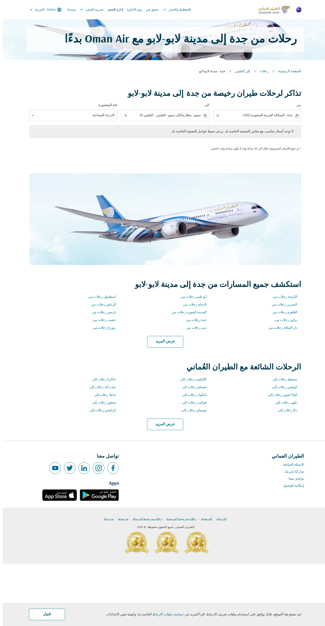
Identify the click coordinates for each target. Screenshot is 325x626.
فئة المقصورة (105, 105)
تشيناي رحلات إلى (191, 387)
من (296, 105)
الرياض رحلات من (100, 304)
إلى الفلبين (239, 71)
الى (204, 105)
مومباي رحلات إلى (191, 410)
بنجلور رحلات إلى (101, 403)
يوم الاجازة (131, 10)
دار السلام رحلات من (280, 328)
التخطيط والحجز (173, 9)
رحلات (261, 71)
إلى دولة (219, 519)
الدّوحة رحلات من (282, 297)
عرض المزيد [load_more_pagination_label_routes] (162, 341)
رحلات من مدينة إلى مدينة (179, 519)
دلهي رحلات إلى (284, 403)
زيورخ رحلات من (101, 328)
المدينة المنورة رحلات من (186, 312)
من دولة (106, 519)
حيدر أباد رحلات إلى (100, 387)
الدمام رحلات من (192, 304)
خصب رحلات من (101, 320)
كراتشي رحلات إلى (100, 410)
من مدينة (120, 519)
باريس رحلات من (101, 312)
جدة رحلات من (193, 320)
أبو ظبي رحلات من (191, 297)
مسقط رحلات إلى (282, 379)
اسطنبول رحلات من (99, 297)
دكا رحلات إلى (285, 410)
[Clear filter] (215, 115)
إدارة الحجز (113, 10)
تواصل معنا (293, 479)
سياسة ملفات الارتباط (165, 614)
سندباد (68, 10)
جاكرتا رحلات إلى (101, 379)
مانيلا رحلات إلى (102, 395)
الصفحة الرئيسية (287, 71)
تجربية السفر (88, 9)
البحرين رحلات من (282, 304)
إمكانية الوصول (290, 486)
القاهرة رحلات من (282, 312)
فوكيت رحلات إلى (191, 403)
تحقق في (149, 10)
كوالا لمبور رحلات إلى (280, 395)
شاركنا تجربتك (291, 472)
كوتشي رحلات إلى (282, 387)
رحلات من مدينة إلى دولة (144, 519)
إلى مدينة (203, 519)
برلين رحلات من (283, 320)
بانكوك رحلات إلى (191, 395)
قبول (44, 614)
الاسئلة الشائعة (290, 465)
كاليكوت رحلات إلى (190, 379)
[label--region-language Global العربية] (43, 9)
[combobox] (258, 115)
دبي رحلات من (194, 328)
